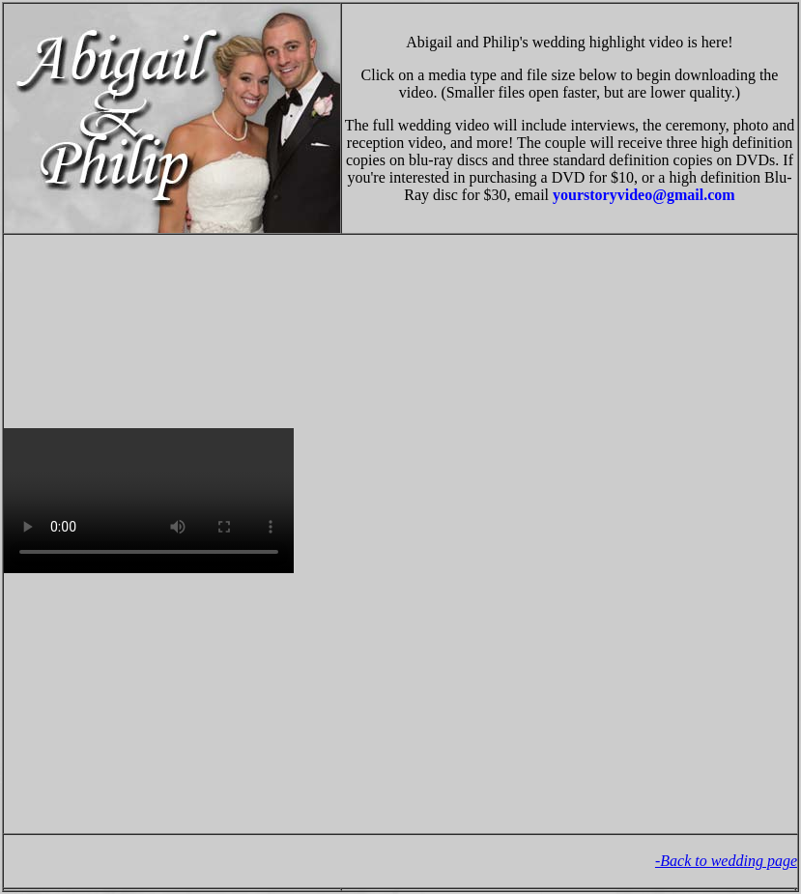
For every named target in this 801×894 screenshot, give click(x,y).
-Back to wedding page (726, 860)
